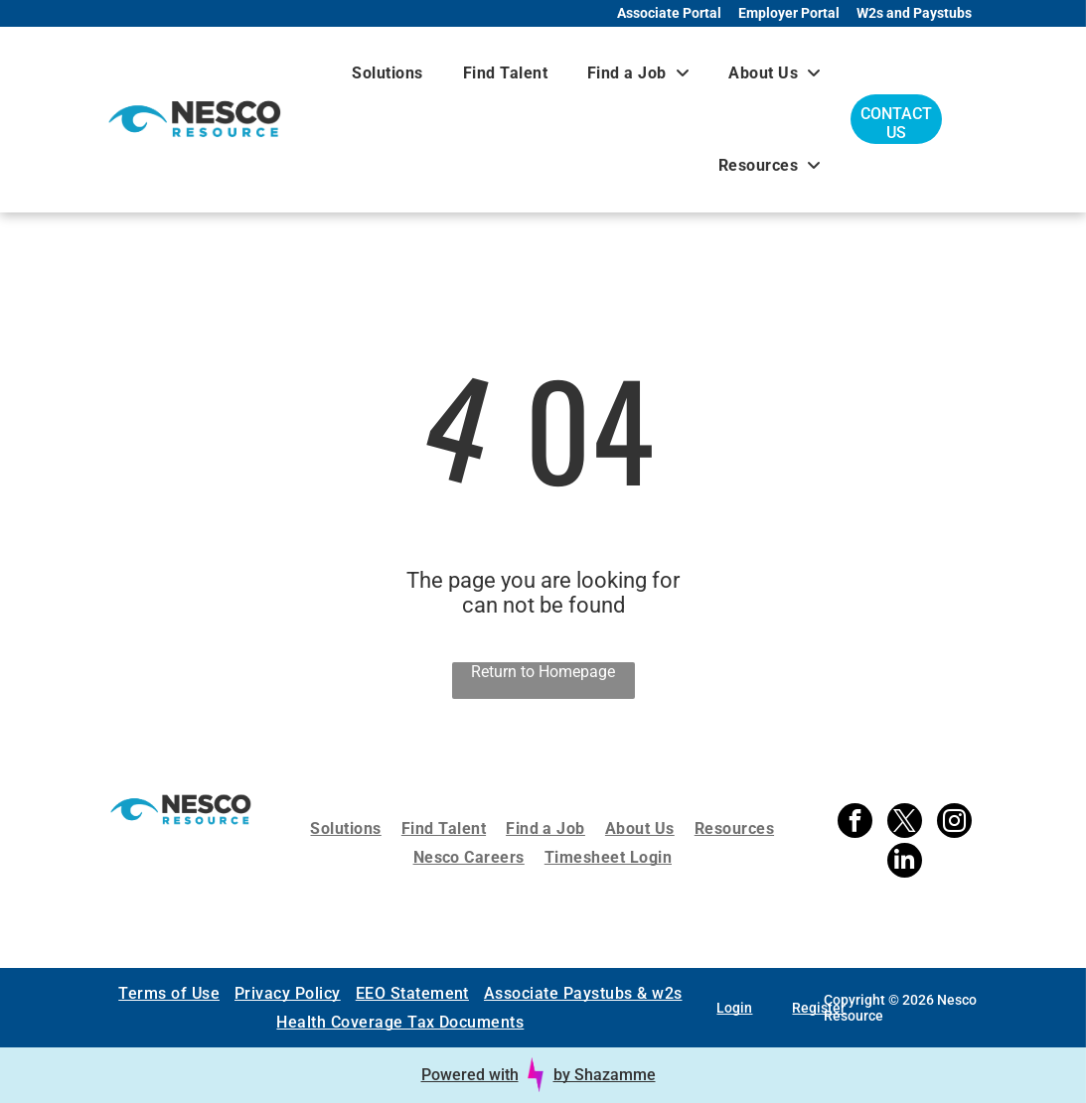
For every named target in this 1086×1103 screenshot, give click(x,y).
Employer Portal (789, 13)
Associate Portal (669, 13)
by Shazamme (604, 1074)
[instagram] (954, 823)
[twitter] (904, 823)
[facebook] (855, 823)
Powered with (470, 1074)
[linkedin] (904, 863)
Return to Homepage (543, 671)
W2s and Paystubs (914, 13)
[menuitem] (387, 73)
